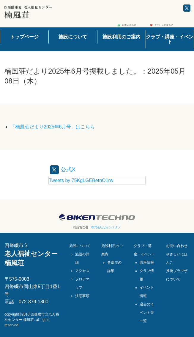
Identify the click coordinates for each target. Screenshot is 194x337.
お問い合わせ (176, 246)
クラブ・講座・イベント (169, 39)
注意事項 (82, 296)
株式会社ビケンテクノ (106, 227)
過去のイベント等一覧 (147, 312)
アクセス (82, 271)
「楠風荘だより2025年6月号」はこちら (52, 126)
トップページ (24, 36)
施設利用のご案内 (121, 36)
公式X (63, 169)
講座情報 (147, 262)
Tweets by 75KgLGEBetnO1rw (81, 180)
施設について (73, 36)
